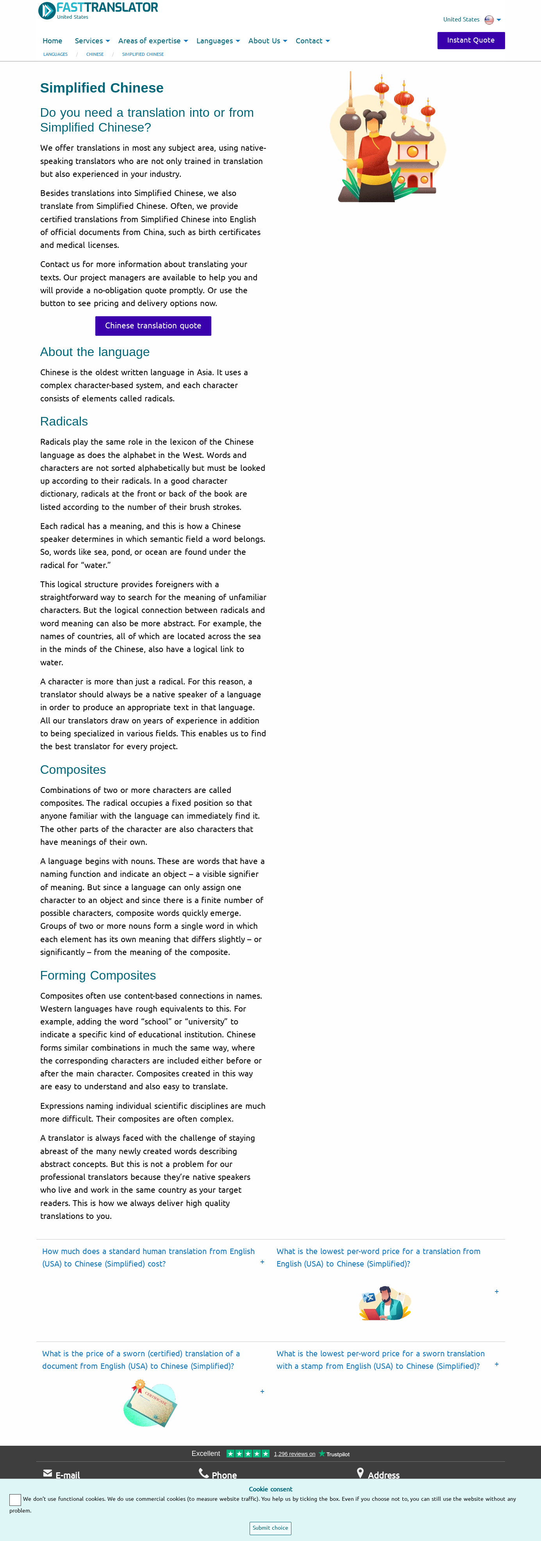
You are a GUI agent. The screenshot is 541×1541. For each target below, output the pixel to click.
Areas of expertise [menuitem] (149, 41)
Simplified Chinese (143, 54)
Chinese (95, 54)
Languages (55, 54)
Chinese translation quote (153, 325)
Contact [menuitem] (309, 41)
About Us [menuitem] (264, 41)
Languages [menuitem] (214, 41)
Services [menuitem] (89, 41)
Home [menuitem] (52, 41)
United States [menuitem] (468, 20)
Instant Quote (471, 40)
